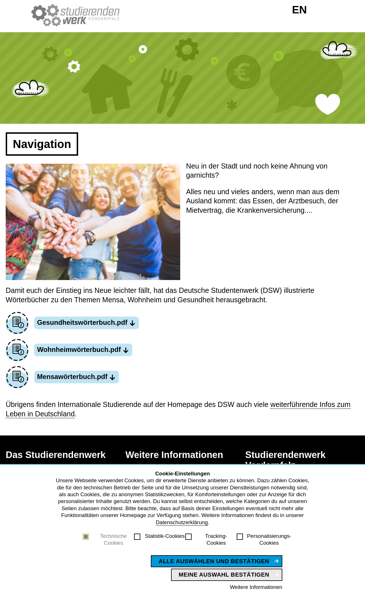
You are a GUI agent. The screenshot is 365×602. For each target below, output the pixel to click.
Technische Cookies (113, 539)
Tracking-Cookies (216, 539)
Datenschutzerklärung (182, 522)
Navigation (42, 144)
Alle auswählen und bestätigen (214, 561)
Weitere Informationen (256, 587)
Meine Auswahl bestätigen (224, 574)
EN (299, 10)
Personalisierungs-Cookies (269, 539)
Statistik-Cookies (165, 536)
